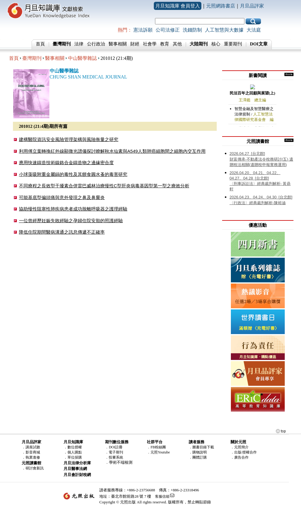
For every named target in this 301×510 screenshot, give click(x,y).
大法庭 (254, 29)
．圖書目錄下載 (201, 447)
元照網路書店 (220, 5)
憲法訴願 (143, 29)
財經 (134, 43)
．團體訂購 (198, 457)
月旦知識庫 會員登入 (177, 5)
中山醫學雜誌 (82, 58)
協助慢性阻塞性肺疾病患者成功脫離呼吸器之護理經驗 (73, 208)
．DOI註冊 (113, 447)
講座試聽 (33, 447)
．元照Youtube (158, 452)
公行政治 (96, 43)
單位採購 (74, 457)
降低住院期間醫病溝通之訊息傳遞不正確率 (62, 232)
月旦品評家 (252, 5)
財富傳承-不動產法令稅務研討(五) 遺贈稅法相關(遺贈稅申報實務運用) (261, 159)
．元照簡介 (240, 447)
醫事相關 (118, 43)
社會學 (150, 43)
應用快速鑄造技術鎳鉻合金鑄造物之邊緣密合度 (66, 162)
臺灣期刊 (32, 58)
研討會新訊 (35, 468)
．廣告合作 (240, 457)
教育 (164, 43)
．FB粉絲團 (156, 447)
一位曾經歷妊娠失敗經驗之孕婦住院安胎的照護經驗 (71, 220)
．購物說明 (198, 452)
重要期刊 (233, 43)
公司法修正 (168, 29)
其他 (177, 43)
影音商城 (33, 452)
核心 (215, 43)
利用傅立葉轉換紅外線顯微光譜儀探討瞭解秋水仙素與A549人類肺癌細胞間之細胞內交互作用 (112, 151)
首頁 (40, 43)
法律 (78, 43)
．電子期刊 (114, 452)
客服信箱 (162, 496)
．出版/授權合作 (244, 452)
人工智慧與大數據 (224, 29)
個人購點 (74, 452)
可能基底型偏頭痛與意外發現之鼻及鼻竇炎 (62, 197)
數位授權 (74, 447)
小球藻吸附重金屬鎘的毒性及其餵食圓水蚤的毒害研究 (73, 174)
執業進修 (33, 457)
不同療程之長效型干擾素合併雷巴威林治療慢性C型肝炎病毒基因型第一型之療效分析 (104, 185)
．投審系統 (114, 457)
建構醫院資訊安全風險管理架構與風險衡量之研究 (68, 139)
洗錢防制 (192, 29)
